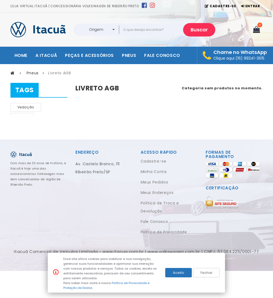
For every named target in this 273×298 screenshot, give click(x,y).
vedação (25, 107)
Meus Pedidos (154, 209)
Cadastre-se (153, 188)
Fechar (207, 272)
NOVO (22, 117)
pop (20, 137)
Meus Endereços (157, 219)
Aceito (178, 272)
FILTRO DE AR (28, 127)
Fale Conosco (154, 248)
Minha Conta (154, 198)
